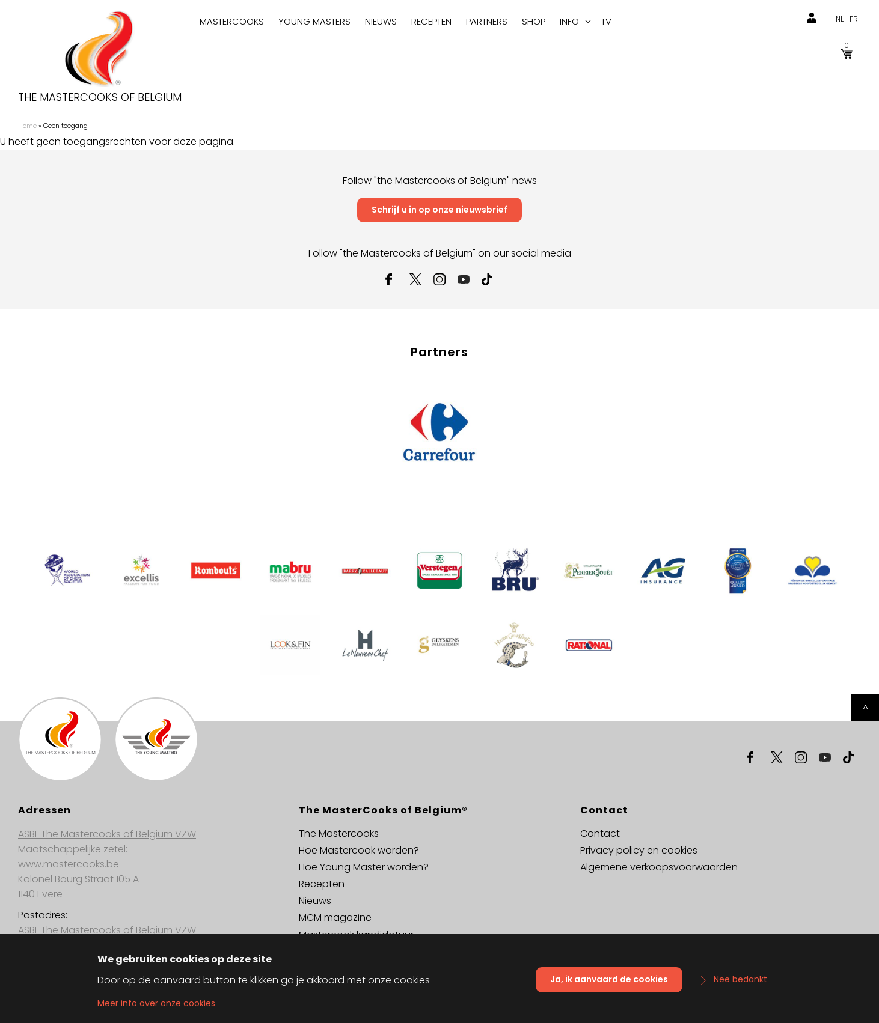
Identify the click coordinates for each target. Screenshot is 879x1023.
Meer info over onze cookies (156, 1008)
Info (569, 21)
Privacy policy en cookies (638, 850)
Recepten (431, 21)
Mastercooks (232, 21)
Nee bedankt (740, 984)
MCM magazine (335, 917)
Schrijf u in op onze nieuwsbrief (439, 210)
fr (854, 19)
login (811, 18)
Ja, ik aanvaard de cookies (609, 984)
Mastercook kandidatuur (356, 935)
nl (840, 19)
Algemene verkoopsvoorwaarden (659, 867)
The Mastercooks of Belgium (100, 97)
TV (606, 21)
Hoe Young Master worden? (364, 867)
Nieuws (381, 21)
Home (27, 125)
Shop (533, 21)
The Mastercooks (339, 833)
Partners (486, 21)
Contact (600, 833)
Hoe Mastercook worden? (359, 850)
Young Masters (314, 21)
